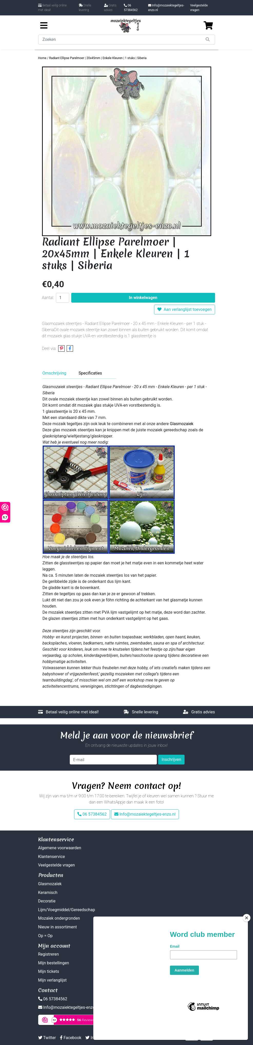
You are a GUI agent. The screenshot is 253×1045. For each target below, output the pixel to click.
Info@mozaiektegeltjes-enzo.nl (166, 8)
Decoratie (47, 901)
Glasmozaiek (182, 423)
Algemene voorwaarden (59, 847)
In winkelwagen (143, 297)
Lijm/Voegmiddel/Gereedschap (66, 909)
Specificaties (90, 373)
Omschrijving (54, 373)
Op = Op (45, 935)
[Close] (246, 936)
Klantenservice (51, 856)
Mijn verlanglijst (52, 980)
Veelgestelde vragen (199, 8)
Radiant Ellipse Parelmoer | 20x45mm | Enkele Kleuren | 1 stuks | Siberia (98, 58)
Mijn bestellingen (53, 962)
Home (42, 58)
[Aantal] (62, 298)
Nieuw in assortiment (57, 927)
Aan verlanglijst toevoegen (184, 309)
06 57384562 (131, 8)
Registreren (48, 954)
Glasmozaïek (50, 883)
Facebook (70, 1037)
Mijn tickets (48, 971)
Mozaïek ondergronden (59, 918)
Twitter (47, 1037)
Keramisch (48, 892)
